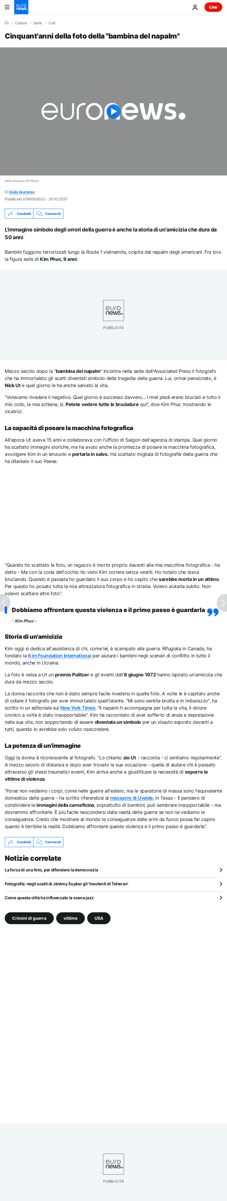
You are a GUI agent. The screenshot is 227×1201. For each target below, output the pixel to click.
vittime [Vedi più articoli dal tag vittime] (70, 918)
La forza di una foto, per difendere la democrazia (51, 869)
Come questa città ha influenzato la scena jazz (49, 897)
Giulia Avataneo (21, 192)
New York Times (77, 708)
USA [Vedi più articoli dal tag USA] (99, 918)
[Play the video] (113, 111)
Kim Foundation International (59, 656)
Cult (51, 23)
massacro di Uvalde (131, 798)
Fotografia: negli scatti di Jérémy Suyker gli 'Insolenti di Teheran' (66, 883)
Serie (37, 23)
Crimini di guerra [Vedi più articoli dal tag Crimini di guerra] (29, 918)
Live (213, 6)
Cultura (21, 23)
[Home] (6, 23)
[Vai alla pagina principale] (21, 7)
